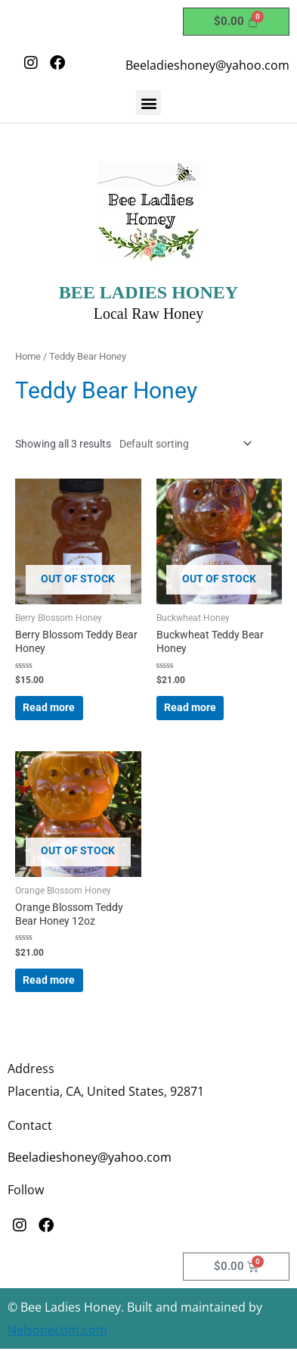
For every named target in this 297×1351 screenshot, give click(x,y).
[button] (148, 102)
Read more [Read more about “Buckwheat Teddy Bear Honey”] (190, 707)
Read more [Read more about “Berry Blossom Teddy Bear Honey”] (49, 707)
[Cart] (236, 22)
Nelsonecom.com (57, 1329)
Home (28, 356)
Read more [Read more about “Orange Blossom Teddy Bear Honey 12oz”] (49, 980)
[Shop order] (182, 443)
